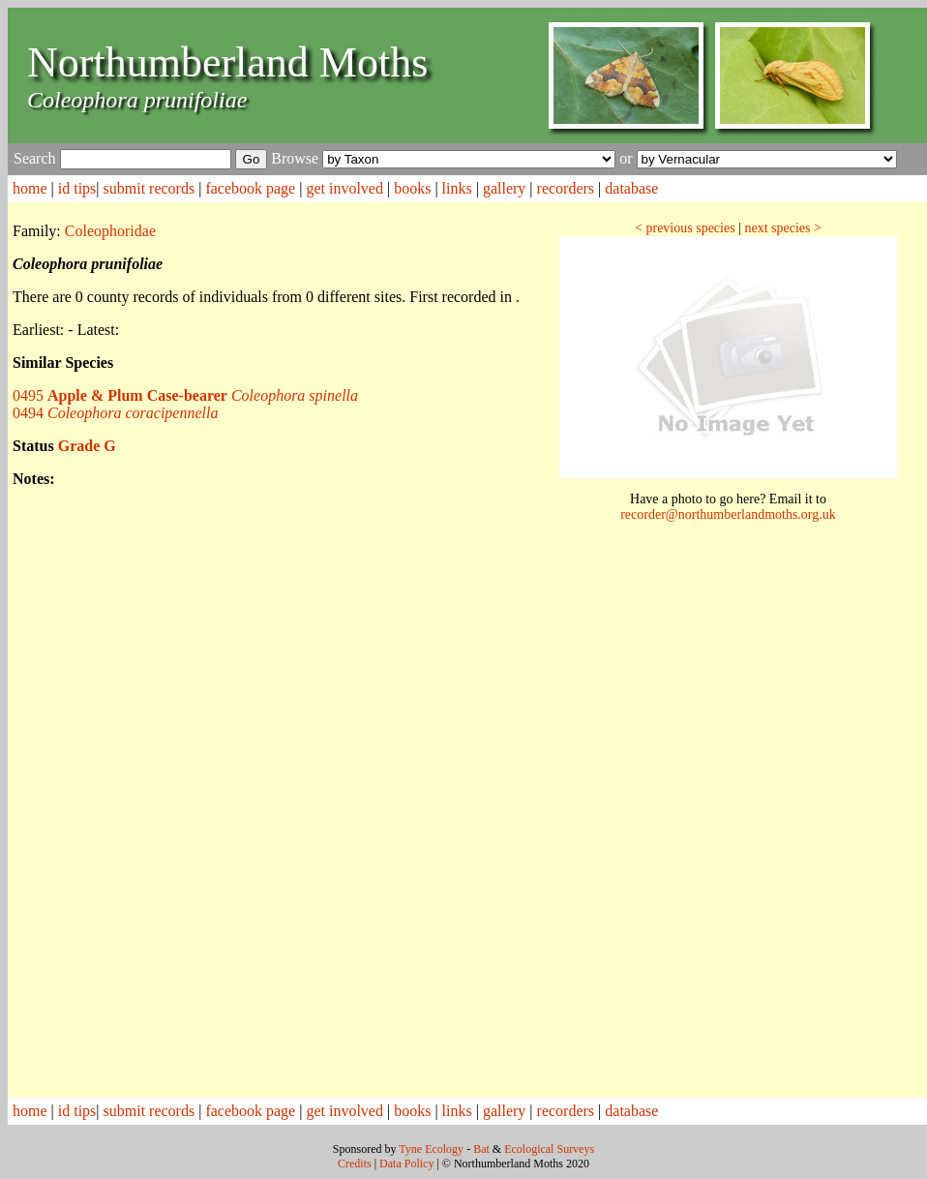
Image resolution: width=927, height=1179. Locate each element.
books (412, 188)
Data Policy (406, 1163)
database (631, 188)
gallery (504, 188)
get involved (344, 188)
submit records (149, 188)
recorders (566, 188)
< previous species (685, 228)
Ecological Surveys (549, 1149)
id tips (77, 188)
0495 (185, 395)
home (30, 188)
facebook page (250, 188)
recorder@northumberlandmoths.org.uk (728, 514)
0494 (115, 413)
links (457, 188)
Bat (481, 1149)
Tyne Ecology (431, 1149)
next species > (782, 228)
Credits (355, 1163)
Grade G (87, 446)
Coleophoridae (110, 231)
